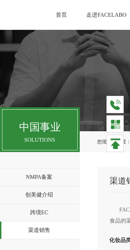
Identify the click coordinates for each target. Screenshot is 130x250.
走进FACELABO (106, 15)
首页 (61, 15)
